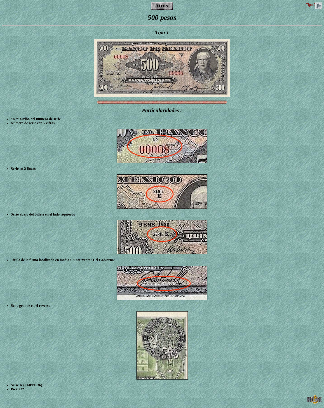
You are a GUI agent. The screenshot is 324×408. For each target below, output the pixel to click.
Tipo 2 (314, 5)
